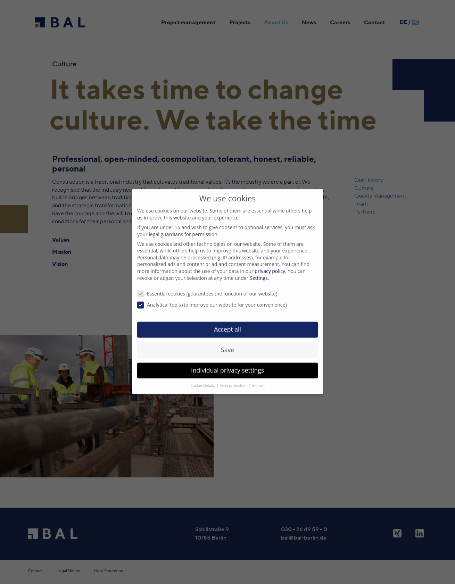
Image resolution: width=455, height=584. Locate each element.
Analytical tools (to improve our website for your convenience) (212, 298)
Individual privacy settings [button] (227, 364)
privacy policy (270, 264)
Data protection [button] (234, 378)
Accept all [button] (227, 323)
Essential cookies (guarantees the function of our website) (207, 287)
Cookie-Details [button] (203, 378)
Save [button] (227, 343)
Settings (259, 271)
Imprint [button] (258, 378)
